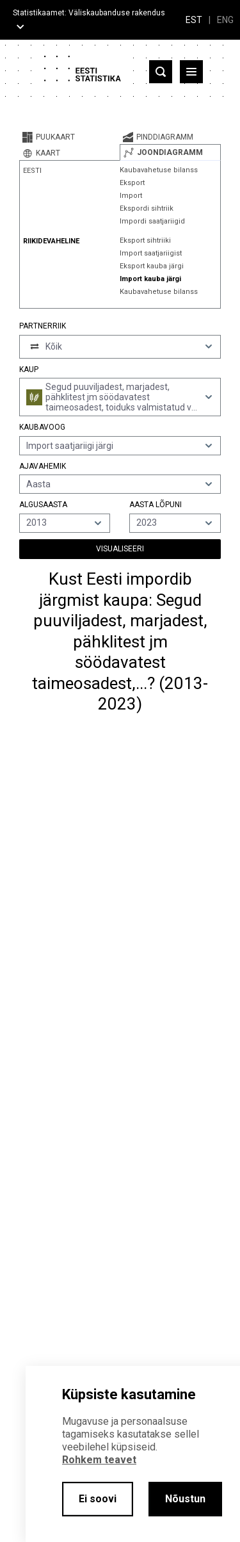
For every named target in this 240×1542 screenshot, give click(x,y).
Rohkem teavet (99, 1460)
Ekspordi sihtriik (146, 208)
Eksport (132, 183)
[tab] (69, 137)
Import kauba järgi (150, 279)
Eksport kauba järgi (152, 266)
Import (131, 195)
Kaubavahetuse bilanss (159, 170)
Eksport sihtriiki (145, 240)
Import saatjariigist (151, 253)
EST (194, 20)
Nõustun (185, 1499)
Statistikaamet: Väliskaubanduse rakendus (89, 12)
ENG (225, 20)
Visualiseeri (120, 548)
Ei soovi (97, 1499)
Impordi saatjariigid (152, 221)
